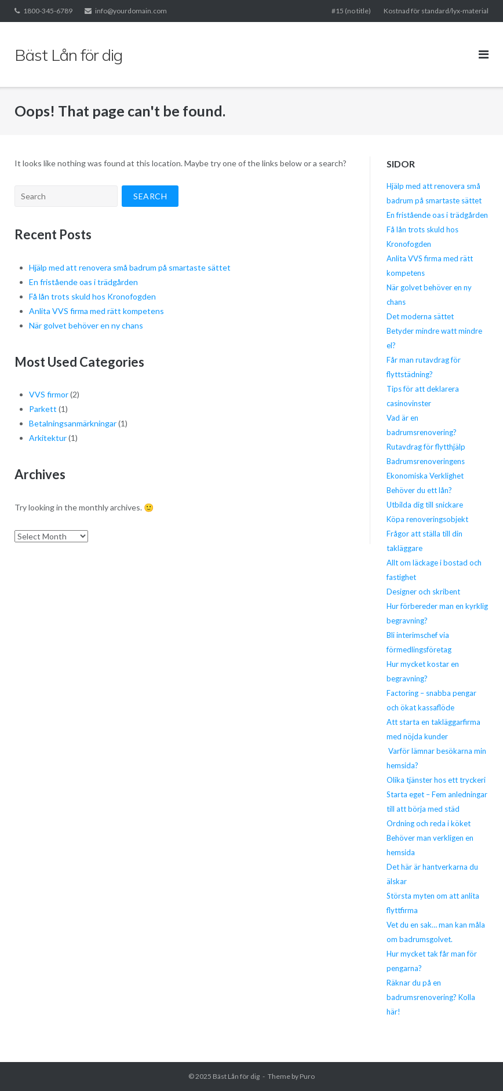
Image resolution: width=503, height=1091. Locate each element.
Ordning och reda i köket (429, 823)
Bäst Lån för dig (236, 1076)
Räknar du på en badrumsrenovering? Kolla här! (431, 997)
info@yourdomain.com (131, 10)
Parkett (43, 409)
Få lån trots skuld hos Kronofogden (92, 296)
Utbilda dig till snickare (425, 504)
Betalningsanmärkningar (72, 423)
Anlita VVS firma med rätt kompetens (96, 311)
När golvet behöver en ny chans (86, 325)
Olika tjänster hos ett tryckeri (436, 780)
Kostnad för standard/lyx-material (436, 10)
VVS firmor (48, 394)
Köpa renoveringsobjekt (427, 519)
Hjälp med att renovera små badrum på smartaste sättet (130, 267)
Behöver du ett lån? (419, 490)
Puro (307, 1076)
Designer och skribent (423, 591)
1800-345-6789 (47, 10)
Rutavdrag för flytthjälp (426, 446)
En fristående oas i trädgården (83, 282)
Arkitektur (48, 438)
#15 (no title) (351, 10)
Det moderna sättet (420, 316)
